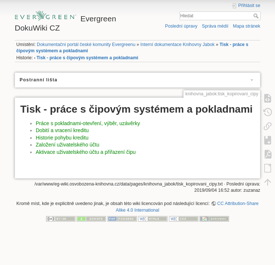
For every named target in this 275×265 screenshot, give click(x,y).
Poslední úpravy (181, 26)
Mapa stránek (246, 26)
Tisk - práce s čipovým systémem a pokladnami (87, 57)
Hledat (256, 15)
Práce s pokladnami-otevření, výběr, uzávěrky (88, 123)
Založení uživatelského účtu (67, 145)
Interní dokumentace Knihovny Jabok (177, 44)
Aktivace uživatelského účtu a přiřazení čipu (86, 152)
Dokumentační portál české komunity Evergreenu (86, 44)
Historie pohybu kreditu (62, 138)
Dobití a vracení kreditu (62, 130)
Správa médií (215, 26)
